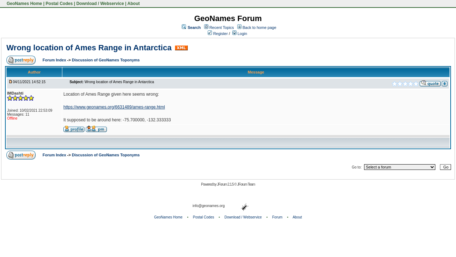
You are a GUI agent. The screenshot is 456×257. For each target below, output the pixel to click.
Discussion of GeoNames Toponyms (106, 60)
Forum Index (55, 60)
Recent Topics (221, 27)
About (134, 3)
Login (239, 33)
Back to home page (259, 27)
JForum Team (246, 184)
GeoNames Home (23, 3)
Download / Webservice (100, 3)
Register (218, 33)
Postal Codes (59, 3)
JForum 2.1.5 (225, 184)
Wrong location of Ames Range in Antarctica (89, 47)
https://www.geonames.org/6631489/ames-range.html (114, 107)
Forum (277, 217)
